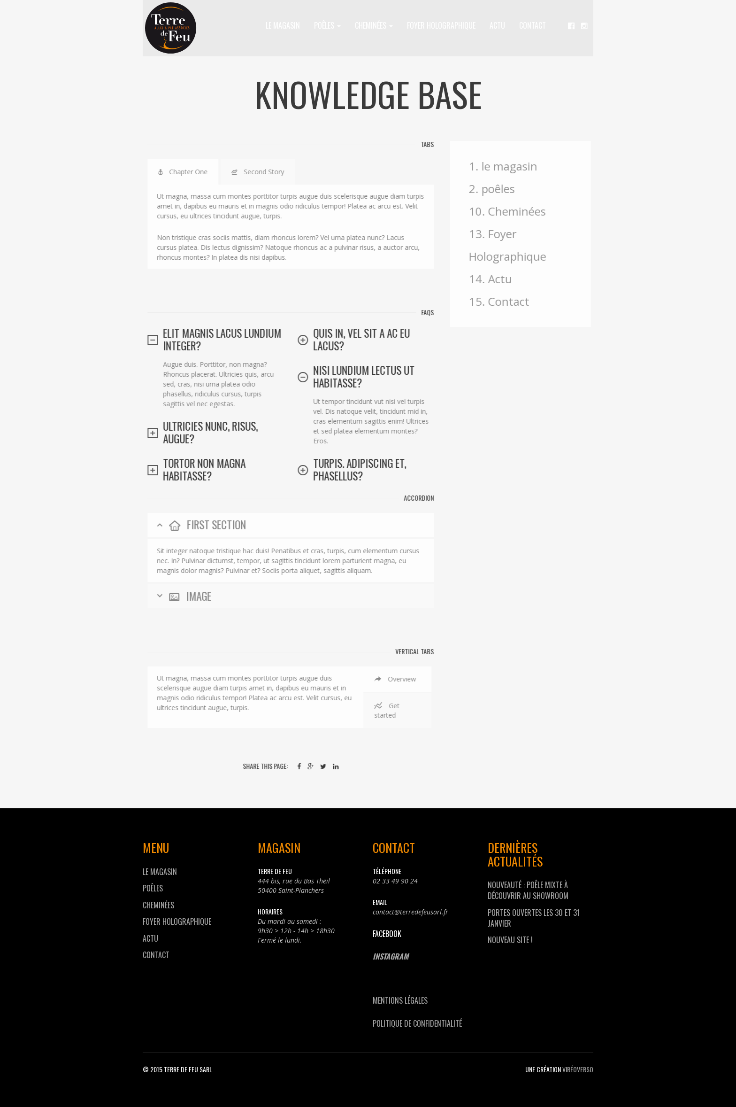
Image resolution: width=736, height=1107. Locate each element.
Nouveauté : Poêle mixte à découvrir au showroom (528, 890)
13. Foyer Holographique (513, 245)
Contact (532, 25)
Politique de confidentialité (417, 1023)
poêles (327, 25)
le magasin (283, 25)
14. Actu (496, 278)
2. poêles (498, 188)
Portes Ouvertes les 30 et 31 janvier (534, 918)
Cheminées (374, 25)
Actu (497, 25)
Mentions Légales (400, 1000)
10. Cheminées (513, 211)
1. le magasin (509, 166)
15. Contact (505, 301)
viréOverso (577, 1069)
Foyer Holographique (441, 25)
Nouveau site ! (510, 939)
